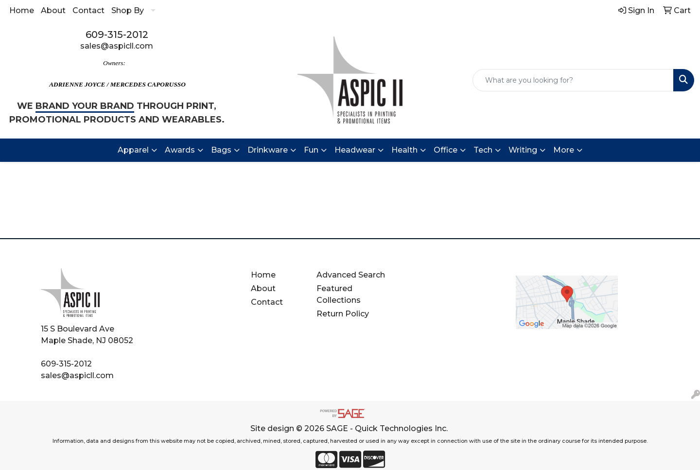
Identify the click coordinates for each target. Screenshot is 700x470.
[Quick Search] (573, 80)
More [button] (563, 150)
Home (21, 10)
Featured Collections (338, 294)
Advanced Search (350, 274)
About (53, 10)
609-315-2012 (117, 34)
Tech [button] (482, 150)
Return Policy (342, 313)
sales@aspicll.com (116, 46)
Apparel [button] (133, 150)
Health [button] (404, 150)
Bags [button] (221, 150)
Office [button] (445, 150)
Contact (88, 10)
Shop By (127, 10)
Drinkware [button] (267, 150)
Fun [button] (311, 150)
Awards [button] (180, 150)
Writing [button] (522, 150)
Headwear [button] (354, 150)
